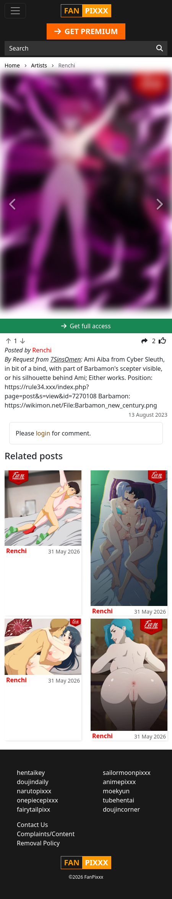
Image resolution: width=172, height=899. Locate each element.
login (43, 433)
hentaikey (31, 772)
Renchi (16, 551)
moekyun (116, 791)
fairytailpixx (33, 809)
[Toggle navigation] (15, 10)
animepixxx (119, 782)
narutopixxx (34, 791)
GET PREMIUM (86, 31)
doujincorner (121, 809)
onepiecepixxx (37, 800)
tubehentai (118, 800)
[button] (13, 204)
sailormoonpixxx (127, 772)
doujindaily (33, 782)
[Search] (159, 48)
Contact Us (32, 824)
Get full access (85, 326)
